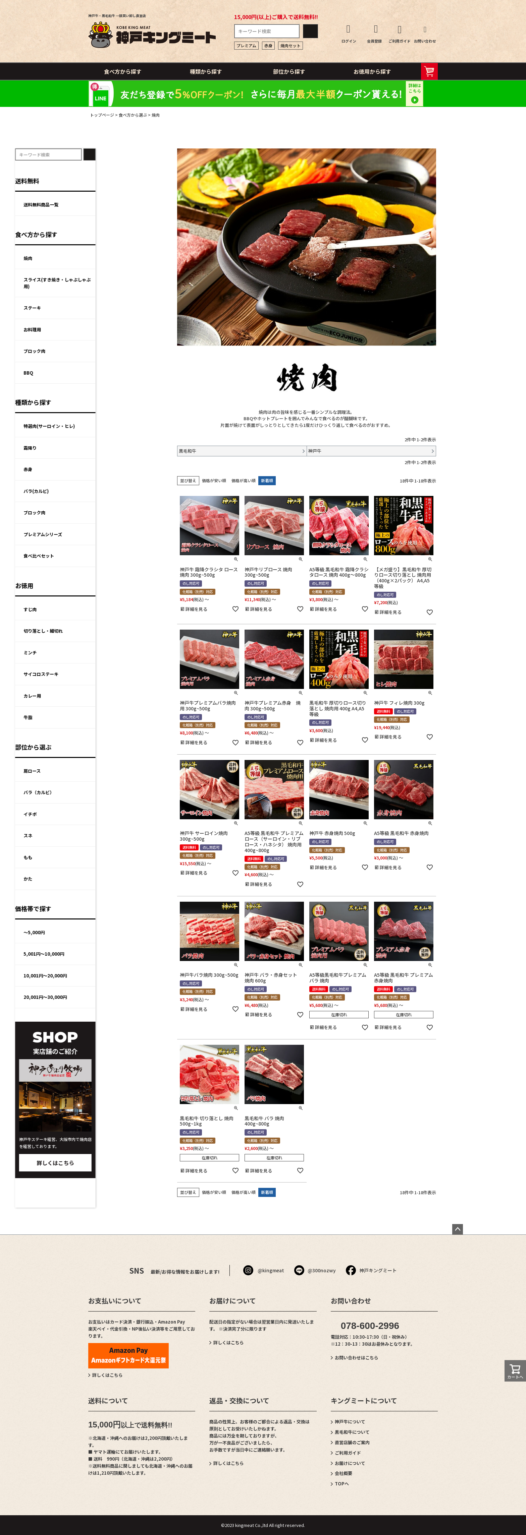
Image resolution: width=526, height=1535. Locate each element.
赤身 (268, 45)
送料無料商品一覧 (114, 204)
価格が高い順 (243, 480)
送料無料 (100, 180)
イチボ (103, 814)
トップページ (102, 115)
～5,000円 (107, 932)
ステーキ (105, 308)
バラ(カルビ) (109, 491)
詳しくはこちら (128, 1163)
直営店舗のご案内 (352, 1442)
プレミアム (246, 45)
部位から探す (289, 71)
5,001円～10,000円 (117, 954)
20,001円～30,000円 (118, 997)
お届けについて (350, 1463)
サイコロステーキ (114, 674)
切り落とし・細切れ (116, 631)
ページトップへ (457, 1229)
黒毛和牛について (352, 1432)
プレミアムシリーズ (116, 534)
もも (101, 857)
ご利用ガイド (348, 1453)
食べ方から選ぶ (133, 115)
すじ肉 (103, 609)
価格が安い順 (214, 480)
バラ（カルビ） (112, 792)
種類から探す (206, 71)
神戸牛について (350, 1421)
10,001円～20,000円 (118, 975)
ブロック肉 (107, 351)
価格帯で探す (106, 908)
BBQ (101, 373)
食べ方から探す (123, 71)
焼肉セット (290, 45)
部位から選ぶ (106, 747)
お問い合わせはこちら (356, 1357)
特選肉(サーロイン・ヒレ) (122, 426)
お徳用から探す (372, 71)
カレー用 (105, 696)
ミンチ (103, 652)
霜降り (103, 448)
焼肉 (101, 258)
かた (101, 879)
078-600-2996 (370, 1326)
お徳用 (97, 585)
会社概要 (343, 1473)
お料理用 (105, 329)
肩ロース (105, 771)
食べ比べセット (112, 556)
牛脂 (101, 717)
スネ (101, 835)
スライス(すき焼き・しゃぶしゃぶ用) (130, 283)
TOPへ (342, 1483)
